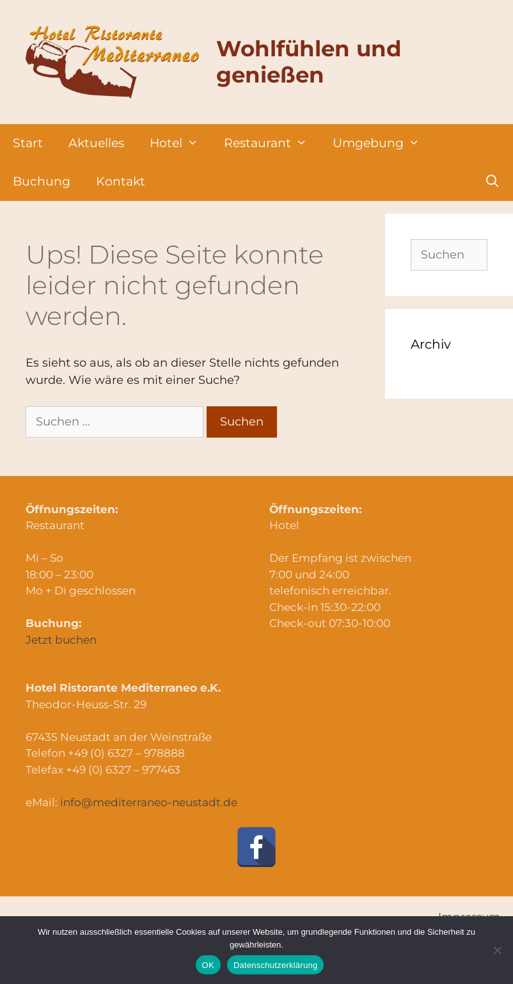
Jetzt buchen (61, 639)
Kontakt (120, 181)
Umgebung (382, 143)
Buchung (41, 181)
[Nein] (497, 950)
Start (28, 143)
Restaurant (272, 143)
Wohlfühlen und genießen (309, 61)
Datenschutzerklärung (275, 965)
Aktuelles (96, 143)
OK (208, 965)
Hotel (180, 143)
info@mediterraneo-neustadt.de (148, 802)
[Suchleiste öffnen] (492, 182)
